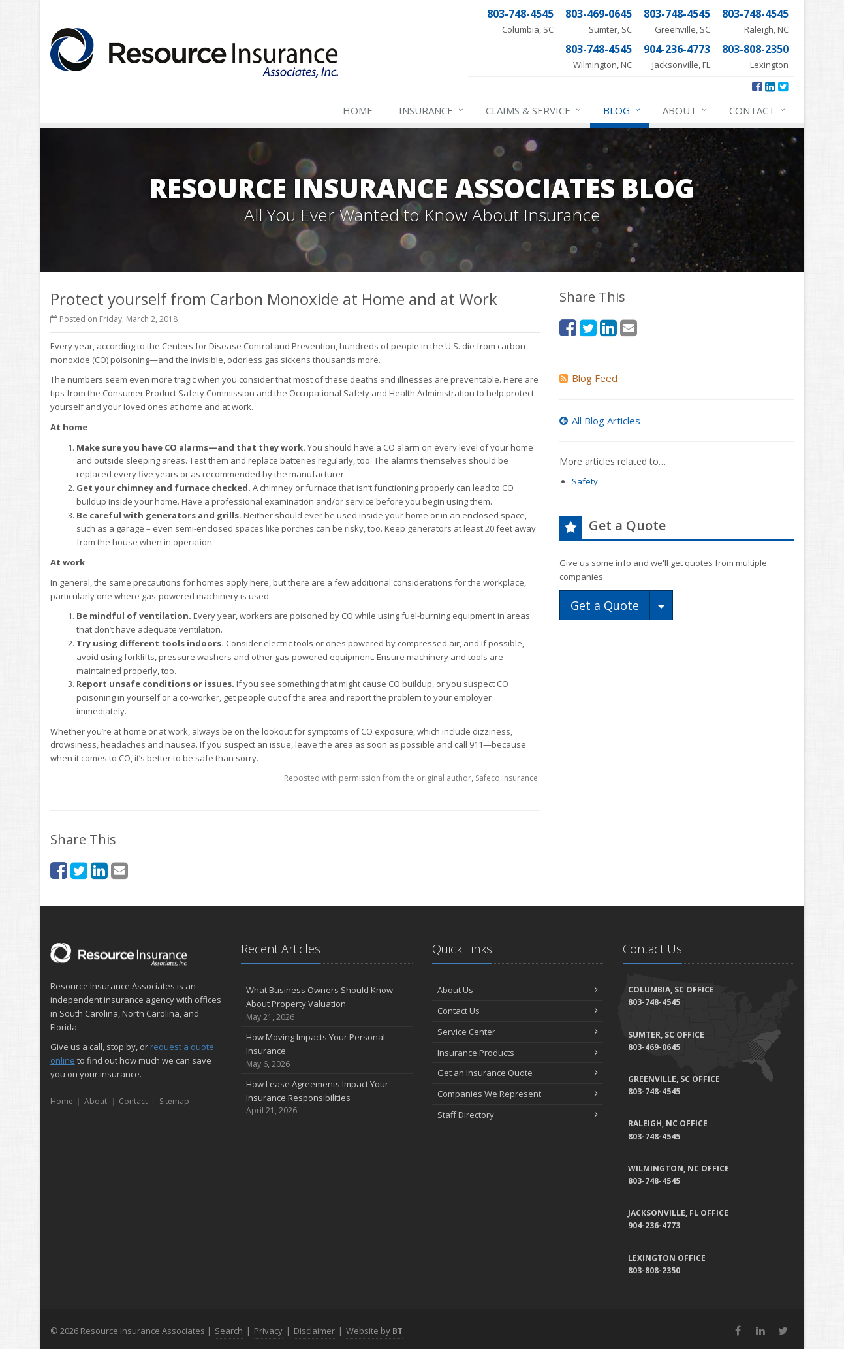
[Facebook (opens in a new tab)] (757, 86)
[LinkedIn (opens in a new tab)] (770, 86)
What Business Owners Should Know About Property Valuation (326, 1003)
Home (358, 110)
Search (229, 1331)
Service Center (518, 1032)
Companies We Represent (518, 1094)
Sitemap (174, 1101)
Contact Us (518, 1011)
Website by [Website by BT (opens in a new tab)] (374, 1331)
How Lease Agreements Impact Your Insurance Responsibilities (326, 1097)
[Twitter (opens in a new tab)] (783, 86)
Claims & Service (534, 110)
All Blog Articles (599, 420)
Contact (758, 110)
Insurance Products (518, 1052)
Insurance (432, 110)
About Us (518, 990)
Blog (622, 110)
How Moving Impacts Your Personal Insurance (326, 1050)
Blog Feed (588, 378)
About (685, 110)
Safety (585, 481)
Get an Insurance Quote (518, 1073)
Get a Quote (604, 605)
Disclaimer (314, 1331)
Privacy (268, 1331)
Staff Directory (518, 1114)
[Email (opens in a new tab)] (119, 870)
